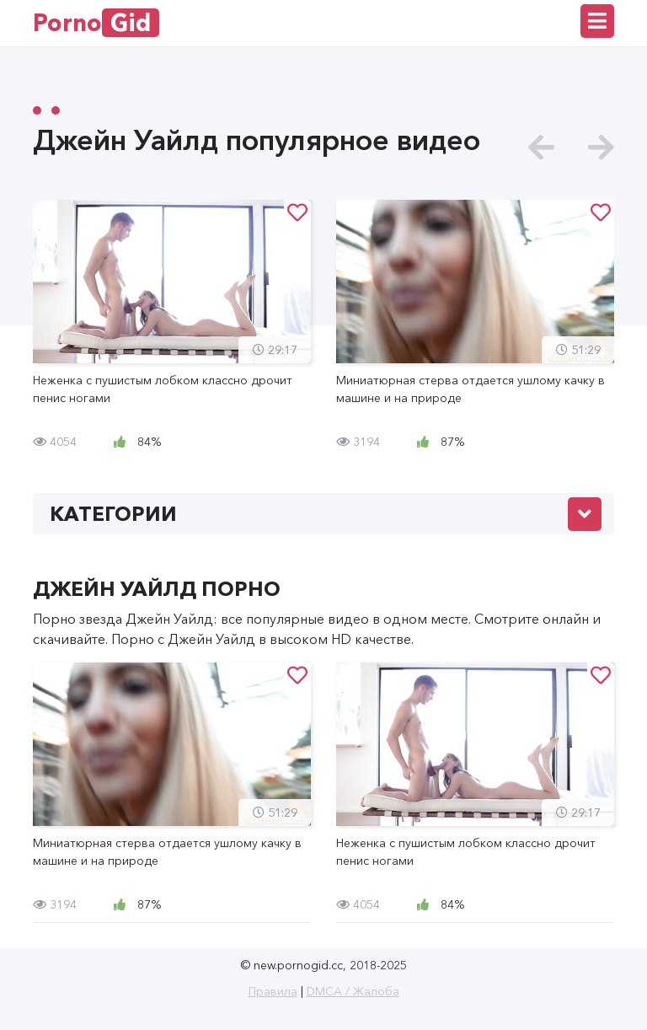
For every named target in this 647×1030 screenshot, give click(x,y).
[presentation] (541, 148)
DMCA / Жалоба (353, 991)
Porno (96, 22)
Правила (273, 991)
